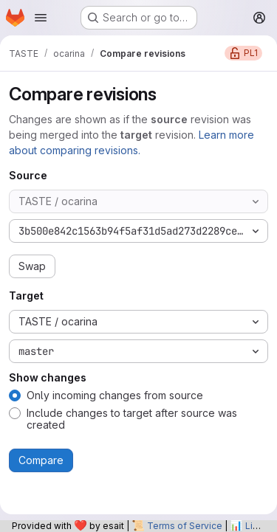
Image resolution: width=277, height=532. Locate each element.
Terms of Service (184, 525)
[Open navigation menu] (40, 18)
